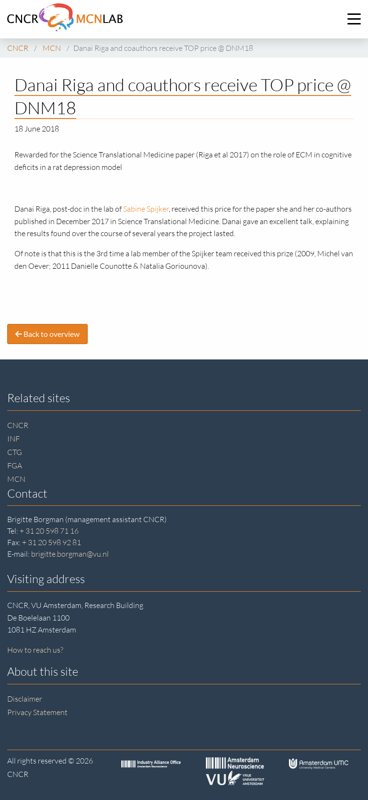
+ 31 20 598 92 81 (51, 542)
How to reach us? (35, 650)
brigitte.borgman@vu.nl (70, 554)
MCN (16, 479)
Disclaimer (24, 699)
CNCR (17, 425)
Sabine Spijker (146, 209)
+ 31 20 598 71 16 (49, 531)
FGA (14, 465)
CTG (14, 452)
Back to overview (47, 333)
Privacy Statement (37, 712)
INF (13, 438)
